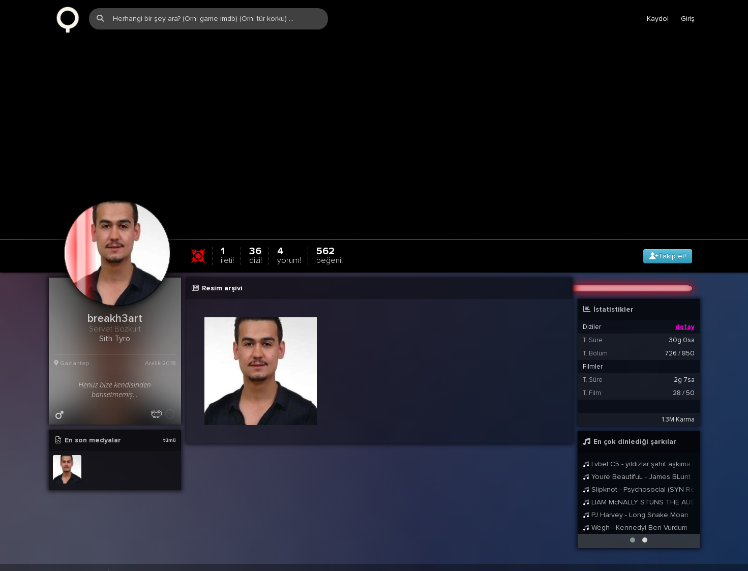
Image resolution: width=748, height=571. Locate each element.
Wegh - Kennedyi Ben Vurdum (635, 520)
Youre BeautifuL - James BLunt (637, 469)
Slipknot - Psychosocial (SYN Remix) (639, 482)
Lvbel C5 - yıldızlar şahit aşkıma (637, 457)
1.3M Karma (678, 412)
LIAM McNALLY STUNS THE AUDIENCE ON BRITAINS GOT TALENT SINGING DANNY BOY (639, 495)
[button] (632, 533)
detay (685, 320)
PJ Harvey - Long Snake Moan (636, 507)
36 (255, 248)
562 (329, 248)
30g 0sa (682, 333)
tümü (169, 433)
